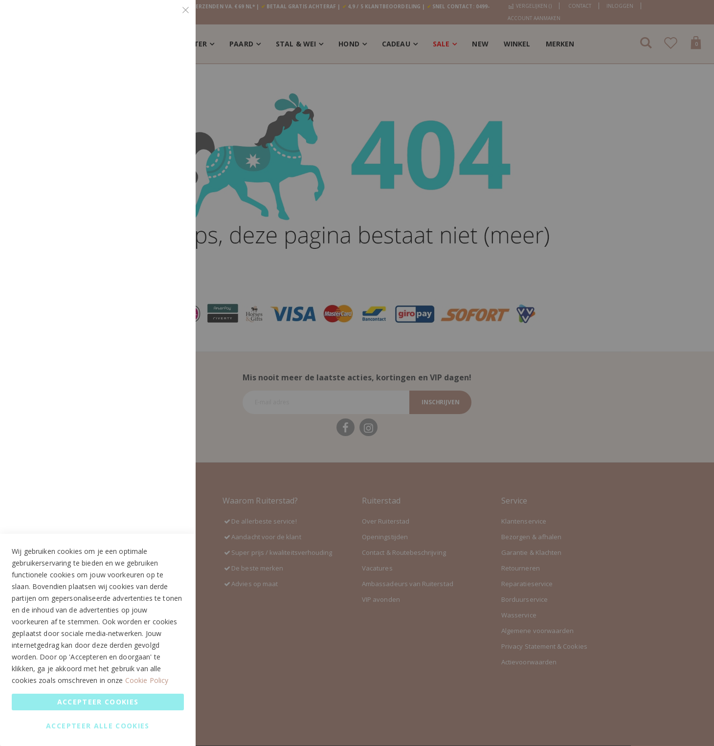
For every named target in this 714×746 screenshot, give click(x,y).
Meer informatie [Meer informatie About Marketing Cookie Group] (157, 260)
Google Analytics (168, 301)
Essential (168, 19)
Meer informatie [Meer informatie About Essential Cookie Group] (157, 102)
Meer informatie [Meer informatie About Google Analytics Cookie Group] (157, 372)
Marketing (168, 142)
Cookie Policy (147, 680)
